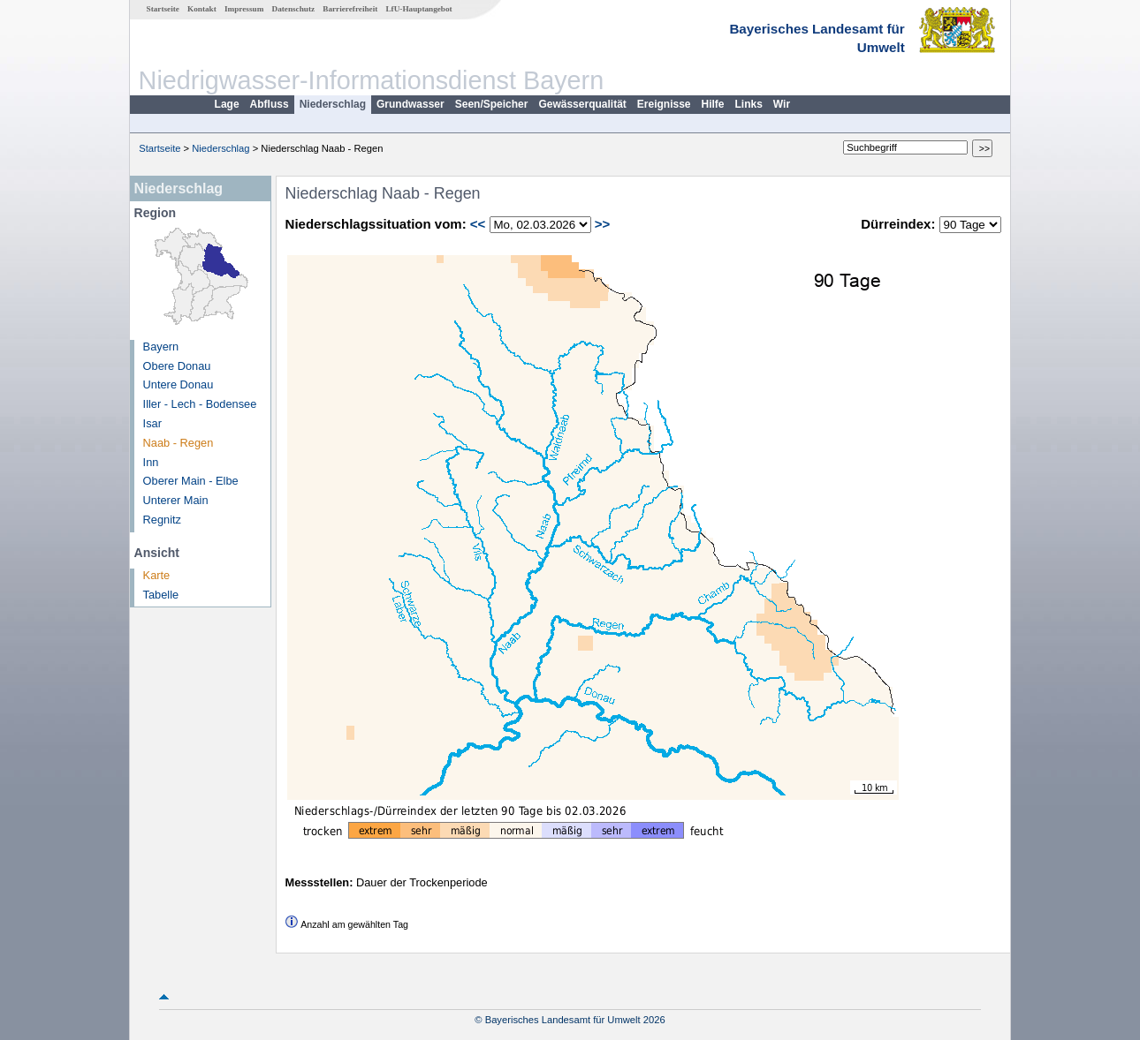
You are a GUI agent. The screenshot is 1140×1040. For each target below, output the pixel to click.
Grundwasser (410, 104)
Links (749, 104)
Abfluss (269, 104)
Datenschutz (293, 8)
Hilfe (713, 104)
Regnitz (162, 519)
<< (478, 223)
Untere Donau (178, 384)
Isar (152, 423)
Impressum (243, 8)
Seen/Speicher (491, 104)
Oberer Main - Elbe (191, 480)
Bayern (161, 346)
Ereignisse (664, 104)
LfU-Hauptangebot (418, 8)
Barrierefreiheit (350, 8)
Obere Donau (177, 366)
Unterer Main (176, 500)
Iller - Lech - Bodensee (200, 404)
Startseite (163, 8)
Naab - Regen (178, 442)
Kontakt (202, 8)
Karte (157, 575)
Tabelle (161, 594)
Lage (227, 104)
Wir (781, 104)
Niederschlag (333, 104)
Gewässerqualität (582, 104)
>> (603, 223)
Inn (151, 462)
